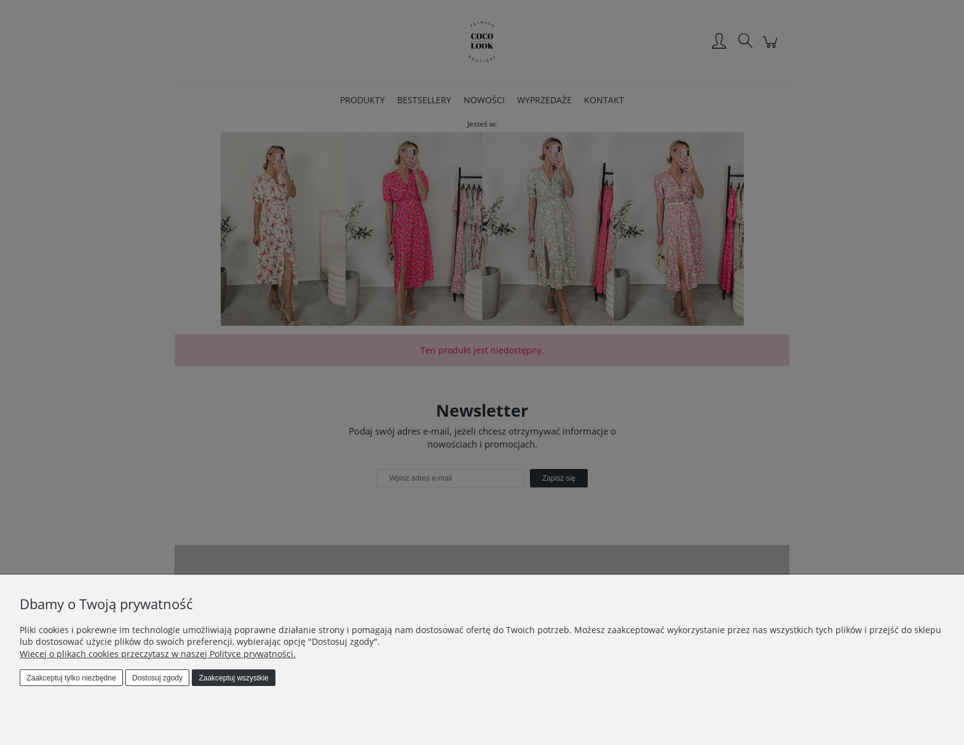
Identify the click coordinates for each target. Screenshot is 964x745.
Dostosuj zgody (157, 678)
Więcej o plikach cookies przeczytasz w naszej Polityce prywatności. (158, 654)
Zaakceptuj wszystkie (233, 678)
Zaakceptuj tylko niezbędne (71, 678)
